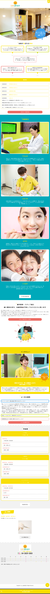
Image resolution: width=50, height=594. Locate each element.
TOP (47, 585)
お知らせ (11, 98)
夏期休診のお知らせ (13, 94)
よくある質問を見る (25, 422)
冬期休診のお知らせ (13, 87)
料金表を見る (25, 504)
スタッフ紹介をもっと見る (25, 319)
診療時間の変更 (12, 91)
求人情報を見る (25, 537)
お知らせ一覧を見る (25, 112)
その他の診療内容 (25, 296)
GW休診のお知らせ (13, 84)
